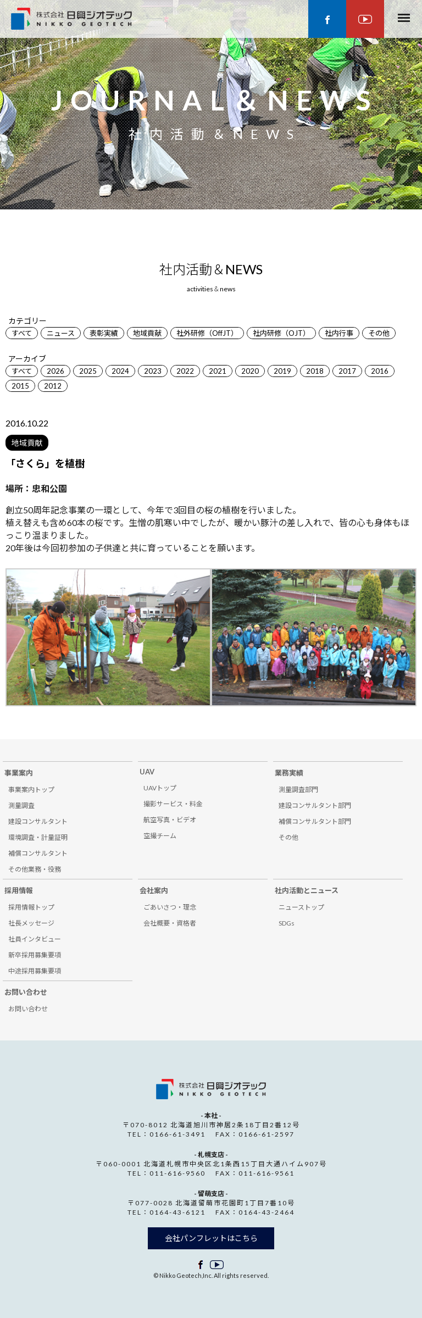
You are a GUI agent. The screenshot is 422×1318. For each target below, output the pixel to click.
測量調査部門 (298, 789)
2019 (282, 371)
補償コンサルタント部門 (315, 821)
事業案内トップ (31, 789)
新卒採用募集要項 (34, 955)
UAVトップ (159, 788)
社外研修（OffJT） (207, 333)
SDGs (287, 923)
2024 (120, 371)
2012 (53, 385)
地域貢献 (147, 333)
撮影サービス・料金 (173, 804)
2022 (185, 371)
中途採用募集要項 (34, 971)
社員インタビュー (34, 939)
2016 (379, 371)
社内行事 (339, 333)
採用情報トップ (31, 907)
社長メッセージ (31, 923)
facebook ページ (327, 19)
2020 (250, 371)
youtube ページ (365, 19)
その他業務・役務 (34, 869)
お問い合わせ (28, 1009)
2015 (20, 385)
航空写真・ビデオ (169, 820)
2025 (88, 371)
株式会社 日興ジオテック (211, 1089)
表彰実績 (104, 333)
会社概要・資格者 (169, 923)
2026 (55, 371)
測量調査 (21, 805)
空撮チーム (159, 836)
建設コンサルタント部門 (315, 805)
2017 (347, 371)
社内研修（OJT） (281, 333)
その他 (379, 333)
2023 (153, 371)
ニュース (61, 333)
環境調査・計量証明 (38, 837)
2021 (217, 371)
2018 (315, 371)
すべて (22, 333)
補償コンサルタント (38, 853)
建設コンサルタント (38, 821)
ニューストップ (301, 907)
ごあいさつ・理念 (169, 907)
